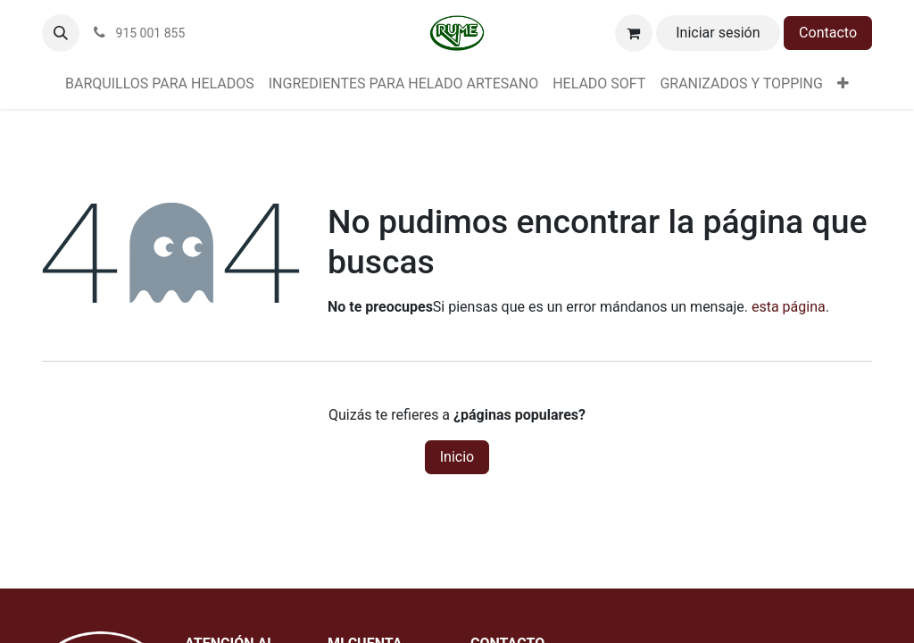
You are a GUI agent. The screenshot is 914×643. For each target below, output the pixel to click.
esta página (789, 306)
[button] (60, 33)
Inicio (457, 456)
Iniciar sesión (718, 32)
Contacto (828, 32)
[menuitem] (160, 84)
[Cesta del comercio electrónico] (633, 33)
